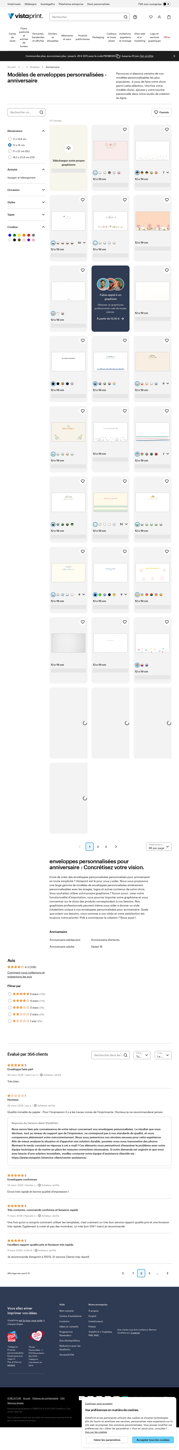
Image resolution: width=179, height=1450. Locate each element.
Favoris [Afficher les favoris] (161, 116)
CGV (62, 1402)
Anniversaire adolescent (64, 943)
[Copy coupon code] (118, 56)
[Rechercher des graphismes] (41, 116)
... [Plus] (23, 67)
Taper (11, 218)
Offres (166, 37)
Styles (11, 206)
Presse (92, 1330)
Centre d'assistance (70, 1320)
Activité (12, 173)
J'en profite (146, 55)
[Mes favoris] (151, 17)
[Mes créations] (143, 17)
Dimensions (14, 134)
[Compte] (159, 17)
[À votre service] (135, 17)
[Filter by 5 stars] (9, 998)
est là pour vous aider (31, 1324)
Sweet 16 (96, 950)
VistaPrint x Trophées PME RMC (100, 1337)
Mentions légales (15, 1407)
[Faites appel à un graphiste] (111, 303)
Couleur (12, 230)
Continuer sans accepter (99, 1403)
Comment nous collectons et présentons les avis (26, 978)
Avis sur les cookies (96, 1432)
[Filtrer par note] (142, 1059)
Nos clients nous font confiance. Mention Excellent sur (137, 1313)
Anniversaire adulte (61, 950)
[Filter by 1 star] (9, 1025)
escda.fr (11, 1369)
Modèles (35, 67)
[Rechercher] (125, 17)
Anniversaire (52, 67)
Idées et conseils (68, 1330)
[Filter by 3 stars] (9, 1011)
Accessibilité (66, 1358)
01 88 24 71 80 (14, 1402)
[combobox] (87, 17)
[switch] (157, 4)
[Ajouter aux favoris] (124, 133)
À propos (93, 1314)
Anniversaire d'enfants (105, 943)
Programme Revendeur (66, 1337)
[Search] (125, 1059)
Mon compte (66, 1314)
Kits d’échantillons (69, 1344)
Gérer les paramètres (107, 1439)
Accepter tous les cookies (153, 1439)
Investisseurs (95, 1325)
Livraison (64, 1325)
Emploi (92, 1320)
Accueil (11, 67)
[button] (79, 851)
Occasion (13, 193)
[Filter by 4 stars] (9, 1005)
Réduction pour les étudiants (70, 1351)
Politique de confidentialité (45, 1402)
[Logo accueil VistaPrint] (25, 16)
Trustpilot (122, 1308)
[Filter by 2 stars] (9, 1018)
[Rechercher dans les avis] (108, 1059)
